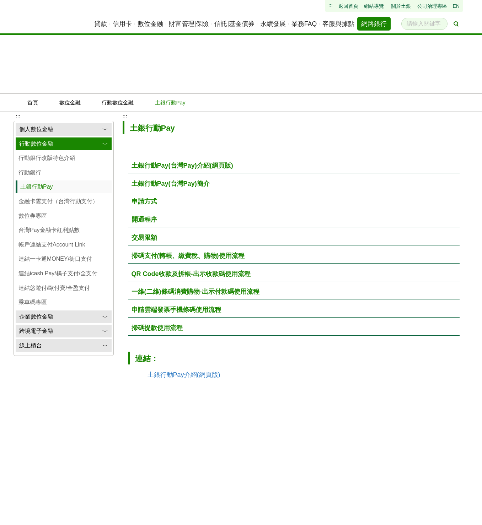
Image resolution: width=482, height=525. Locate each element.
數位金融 (78, 102)
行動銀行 (29, 172)
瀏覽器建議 (148, 519)
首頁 (41, 102)
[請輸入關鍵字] (424, 24)
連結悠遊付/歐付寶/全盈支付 (54, 288)
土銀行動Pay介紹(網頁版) (184, 374)
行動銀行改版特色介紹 (46, 158)
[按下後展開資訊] (294, 166)
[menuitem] (101, 23)
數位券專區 (32, 216)
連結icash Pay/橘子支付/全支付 (57, 273)
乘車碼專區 (32, 302)
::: (125, 116)
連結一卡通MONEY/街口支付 (55, 259)
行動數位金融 (126, 102)
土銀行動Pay (36, 187)
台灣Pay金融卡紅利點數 (49, 230)
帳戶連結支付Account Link (51, 245)
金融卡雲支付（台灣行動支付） (58, 201)
